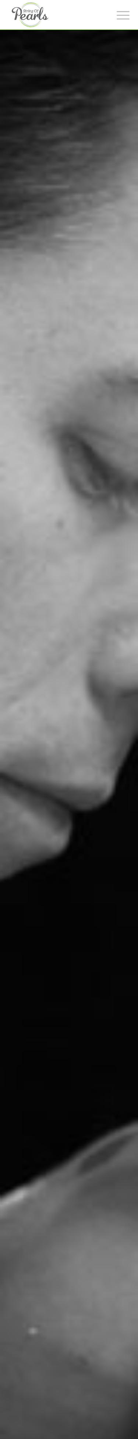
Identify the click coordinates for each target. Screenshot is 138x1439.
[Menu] (117, 15)
